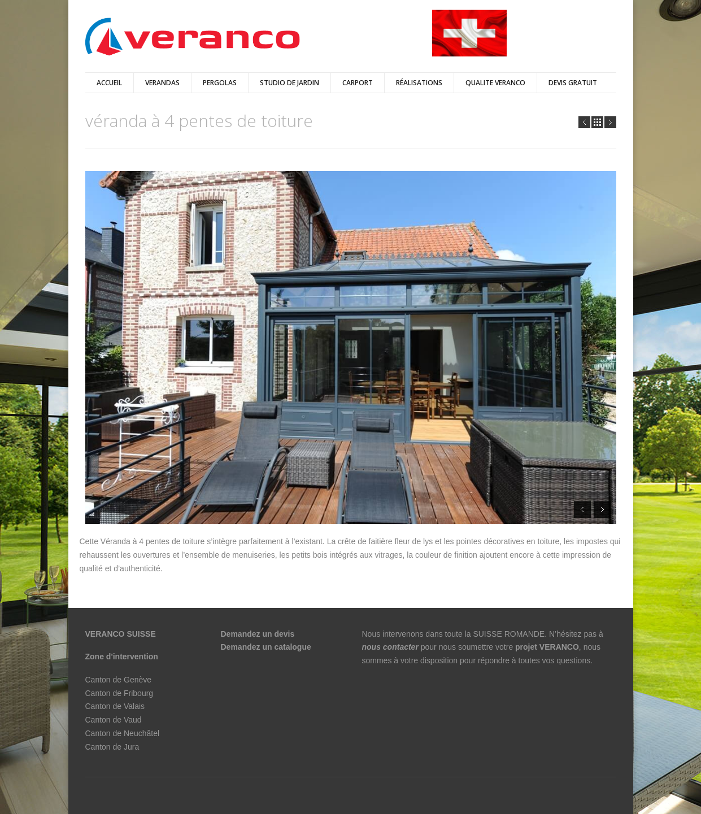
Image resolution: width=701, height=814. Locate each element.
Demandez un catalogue (267, 646)
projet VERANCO (547, 646)
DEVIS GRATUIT (572, 82)
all (597, 122)
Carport (357, 82)
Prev (584, 122)
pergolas (220, 82)
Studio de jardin (289, 82)
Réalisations (419, 82)
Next (610, 122)
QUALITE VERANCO (495, 82)
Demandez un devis (258, 633)
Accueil (109, 82)
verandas (162, 82)
